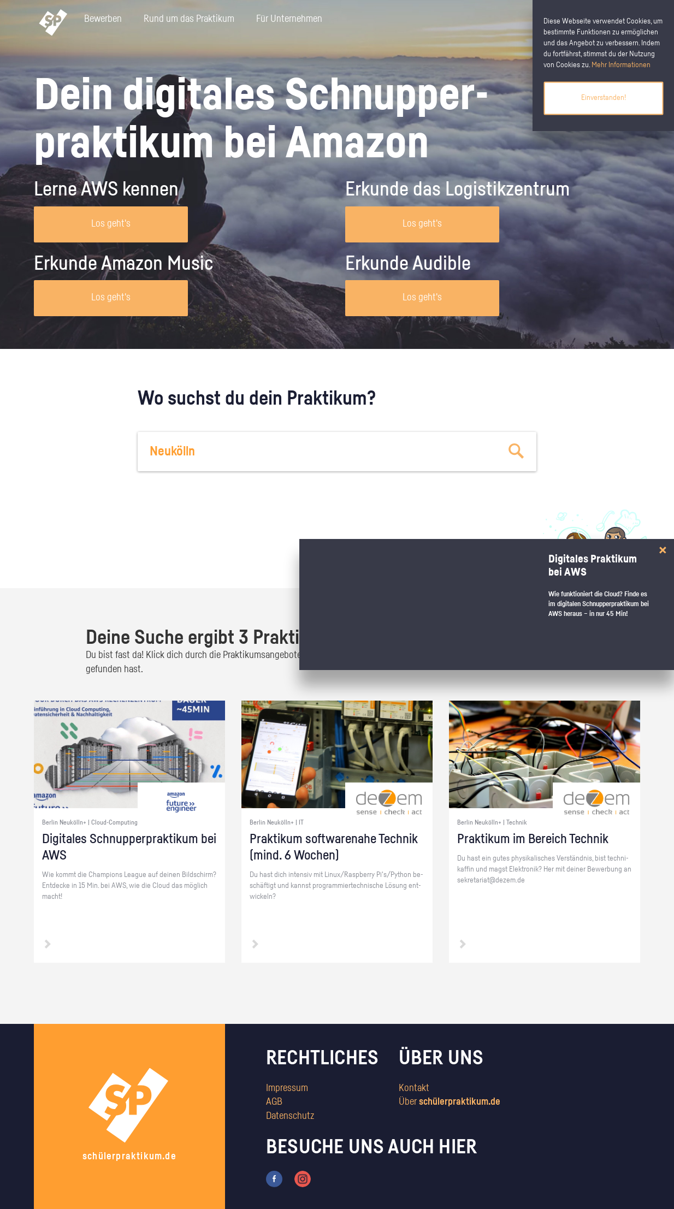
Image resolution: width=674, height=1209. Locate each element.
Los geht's (111, 224)
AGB (274, 1102)
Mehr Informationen (621, 65)
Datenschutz (290, 1116)
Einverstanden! (603, 98)
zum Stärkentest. (478, 560)
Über (449, 1102)
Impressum (287, 1088)
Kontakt (414, 1088)
